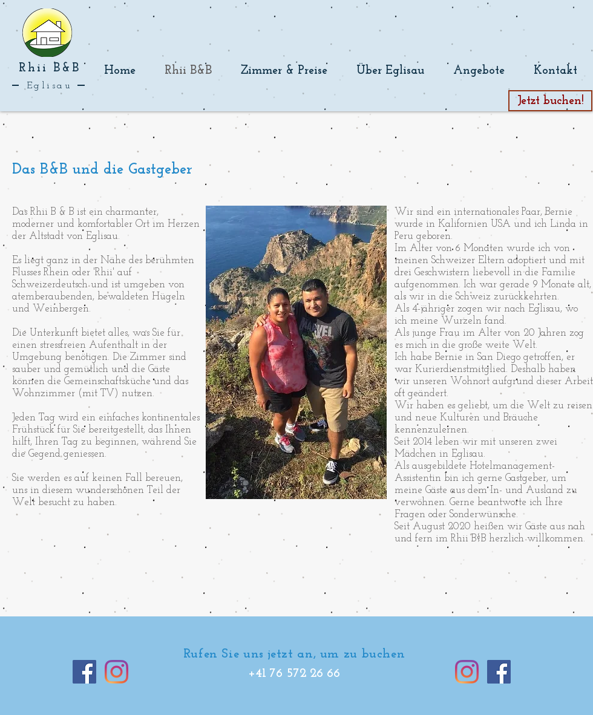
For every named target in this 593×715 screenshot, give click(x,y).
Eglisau (50, 86)
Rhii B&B (49, 68)
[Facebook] (84, 672)
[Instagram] (116, 672)
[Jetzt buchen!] (550, 100)
